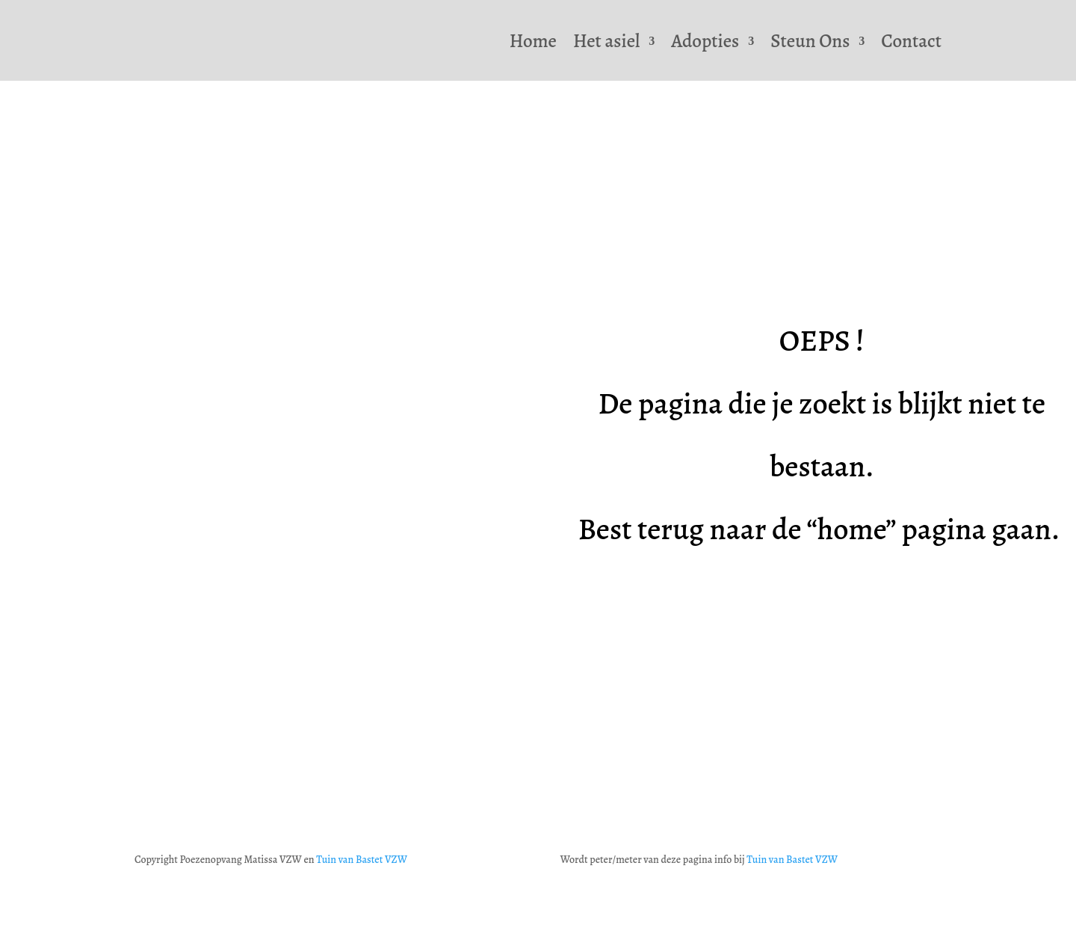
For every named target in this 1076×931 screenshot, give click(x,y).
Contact (911, 41)
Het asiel (606, 41)
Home (533, 41)
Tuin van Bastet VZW (361, 859)
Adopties (705, 41)
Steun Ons (810, 41)
